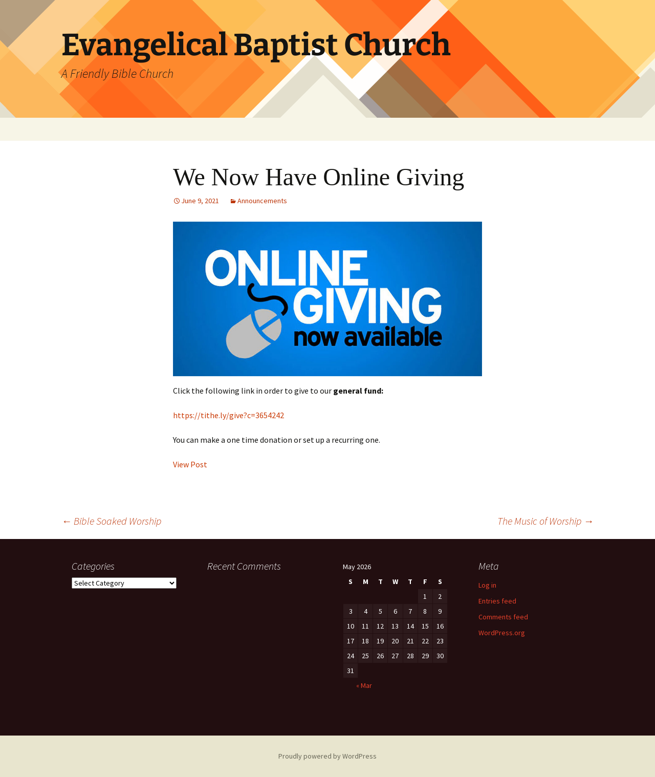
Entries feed (497, 601)
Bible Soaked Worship (111, 520)
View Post (190, 464)
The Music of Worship (545, 520)
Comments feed (503, 616)
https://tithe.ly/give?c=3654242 (228, 415)
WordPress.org (501, 632)
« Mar (364, 685)
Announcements (262, 200)
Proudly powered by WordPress (327, 756)
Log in (487, 585)
